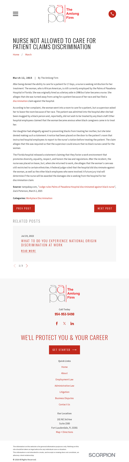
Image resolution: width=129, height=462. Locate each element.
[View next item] (27, 266)
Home (64, 367)
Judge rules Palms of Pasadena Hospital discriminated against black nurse (76, 186)
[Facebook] (57, 323)
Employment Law (64, 379)
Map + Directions (64, 432)
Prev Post (23, 208)
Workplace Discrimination (39, 198)
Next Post (105, 208)
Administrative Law (64, 385)
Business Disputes (64, 398)
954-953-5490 (64, 314)
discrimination (20, 101)
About (64, 373)
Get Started (64, 350)
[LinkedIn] (72, 323)
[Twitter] (64, 323)
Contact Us (64, 404)
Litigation (64, 392)
